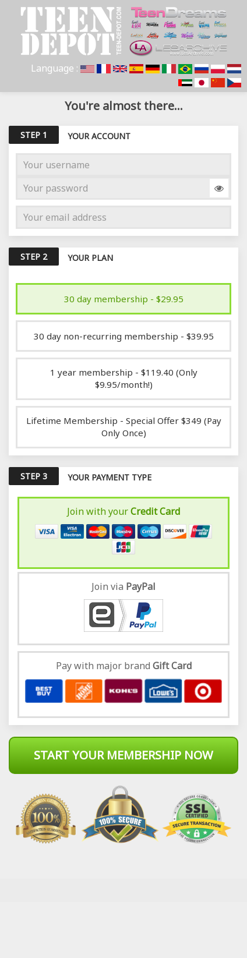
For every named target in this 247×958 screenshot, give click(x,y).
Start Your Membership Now (123, 755)
